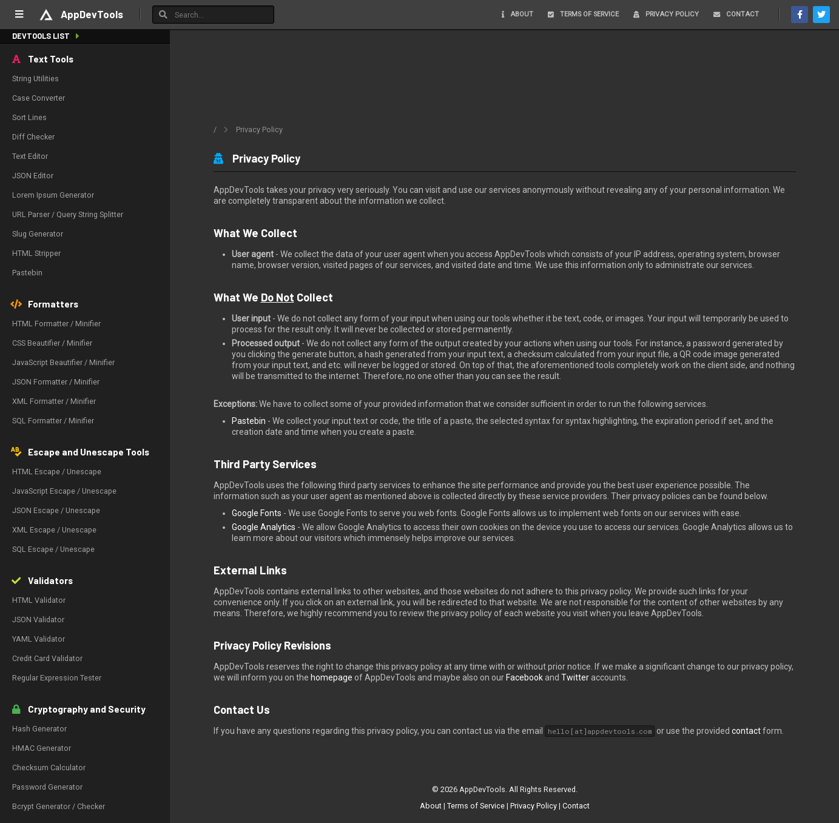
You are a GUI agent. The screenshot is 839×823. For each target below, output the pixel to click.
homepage (331, 677)
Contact (576, 805)
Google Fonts (256, 513)
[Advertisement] (505, 80)
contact (746, 731)
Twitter (575, 677)
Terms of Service (476, 805)
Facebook (524, 677)
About (431, 805)
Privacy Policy (533, 805)
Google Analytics (263, 527)
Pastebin (249, 421)
